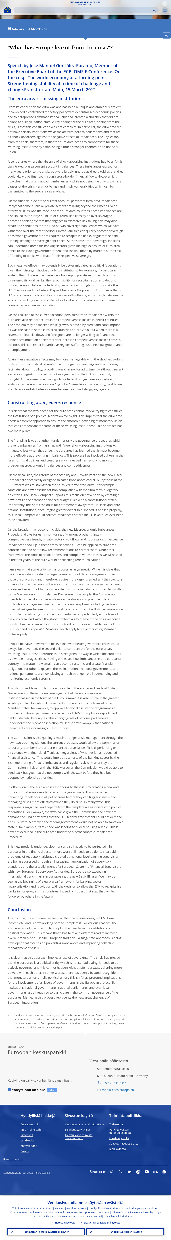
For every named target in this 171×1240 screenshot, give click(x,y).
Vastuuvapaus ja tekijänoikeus (84, 1124)
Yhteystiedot (29, 1146)
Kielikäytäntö (117, 1149)
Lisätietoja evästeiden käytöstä (102, 1221)
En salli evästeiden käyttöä (125, 1231)
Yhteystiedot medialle (28, 1090)
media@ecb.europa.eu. (118, 1090)
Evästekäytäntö (119, 1138)
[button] (164, 3)
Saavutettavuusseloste (123, 1143)
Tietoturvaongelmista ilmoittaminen (78, 1136)
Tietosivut (27, 1135)
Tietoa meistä (29, 1124)
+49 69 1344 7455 (114, 1083)
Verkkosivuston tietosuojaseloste (120, 1131)
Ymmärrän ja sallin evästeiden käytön (45, 1231)
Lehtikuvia (27, 1140)
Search (154, 10)
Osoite (25, 1151)
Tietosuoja (116, 1124)
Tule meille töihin (32, 1129)
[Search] (84, 10)
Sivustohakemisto (14, 1159)
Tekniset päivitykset (77, 1129)
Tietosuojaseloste (65, 1221)
